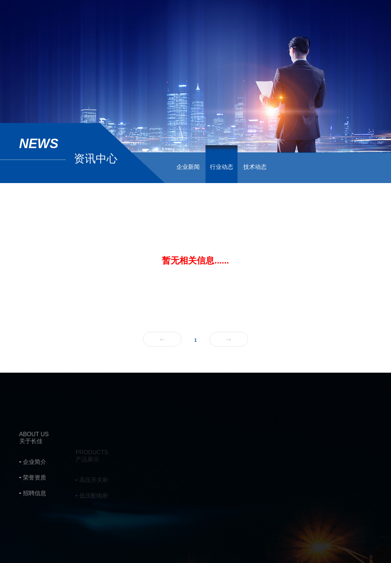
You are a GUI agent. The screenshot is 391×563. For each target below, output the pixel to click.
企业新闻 (188, 167)
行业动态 (221, 167)
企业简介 (34, 485)
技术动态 (255, 167)
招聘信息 (34, 517)
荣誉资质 (34, 501)
